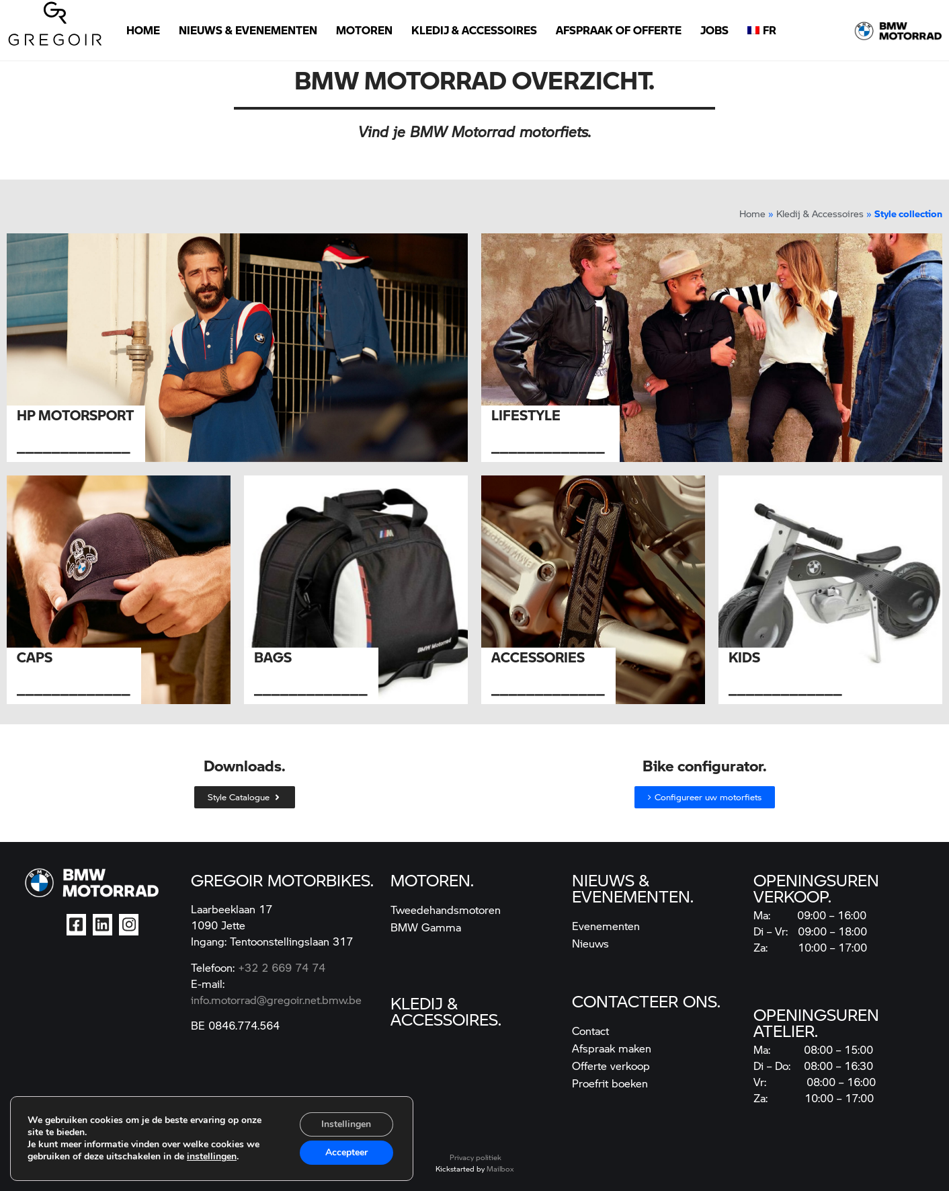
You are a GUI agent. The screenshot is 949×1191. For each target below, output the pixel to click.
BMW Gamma (425, 927)
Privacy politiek (475, 1157)
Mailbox (500, 1168)
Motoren (364, 30)
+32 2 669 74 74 (281, 967)
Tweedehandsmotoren (445, 909)
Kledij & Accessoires (474, 30)
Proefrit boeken (610, 1083)
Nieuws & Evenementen (248, 30)
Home (143, 30)
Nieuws (590, 943)
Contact (590, 1030)
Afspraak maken (611, 1048)
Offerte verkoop (611, 1065)
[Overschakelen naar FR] (762, 30)
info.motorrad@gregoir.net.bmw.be (276, 999)
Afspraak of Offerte (619, 30)
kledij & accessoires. (445, 1010)
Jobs (714, 30)
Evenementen (606, 925)
